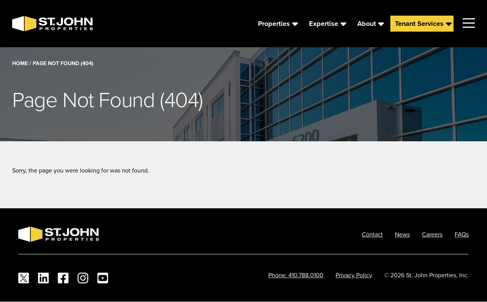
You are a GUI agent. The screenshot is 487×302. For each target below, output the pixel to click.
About (366, 24)
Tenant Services (419, 24)
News (402, 234)
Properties (274, 24)
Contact (372, 234)
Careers (432, 234)
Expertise (323, 24)
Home (20, 63)
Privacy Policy (354, 275)
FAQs (462, 234)
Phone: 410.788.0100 (295, 275)
